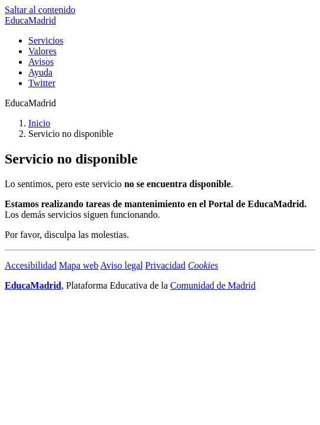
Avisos (41, 62)
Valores (42, 51)
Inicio (39, 123)
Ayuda (40, 72)
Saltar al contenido (40, 10)
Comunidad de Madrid (213, 285)
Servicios (46, 40)
